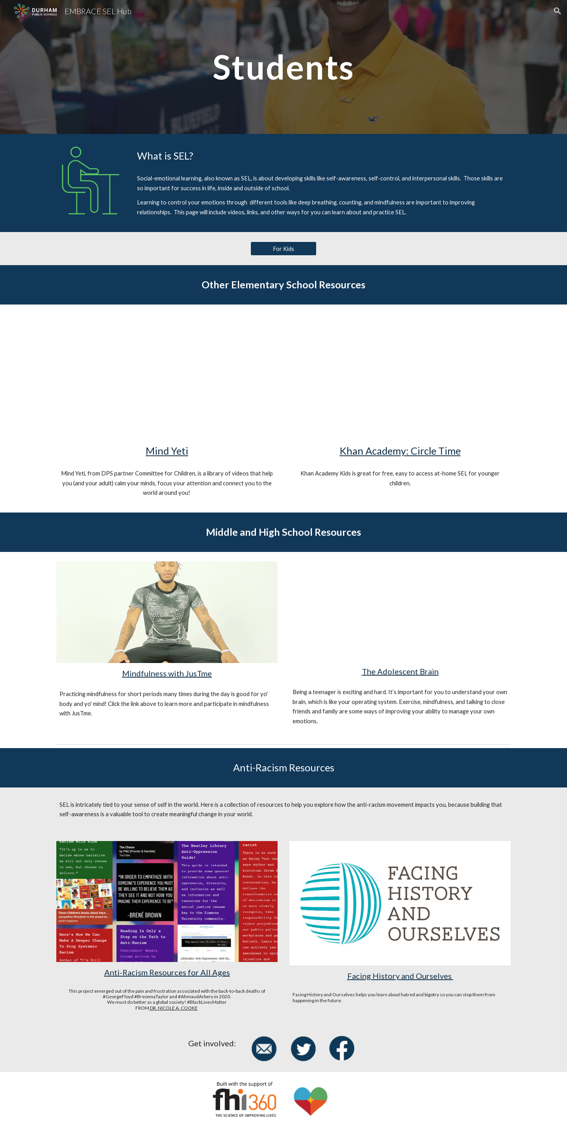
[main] (283, 67)
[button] (557, 11)
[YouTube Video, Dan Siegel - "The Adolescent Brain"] (400, 611)
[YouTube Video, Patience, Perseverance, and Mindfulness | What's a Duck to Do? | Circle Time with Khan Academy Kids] (400, 376)
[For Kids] (283, 249)
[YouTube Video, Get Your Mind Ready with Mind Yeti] (167, 376)
